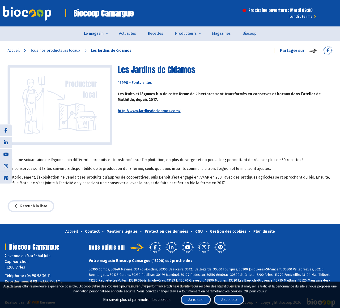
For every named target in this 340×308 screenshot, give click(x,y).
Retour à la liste (31, 206)
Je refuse (196, 300)
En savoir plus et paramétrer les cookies (136, 300)
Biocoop (249, 33)
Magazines (221, 33)
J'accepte (229, 300)
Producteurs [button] (186, 33)
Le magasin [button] (94, 33)
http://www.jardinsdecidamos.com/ (149, 111)
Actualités (127, 33)
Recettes (155, 33)
